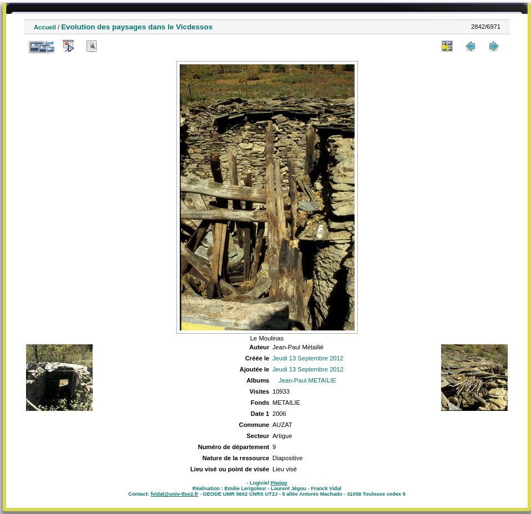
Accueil (45, 27)
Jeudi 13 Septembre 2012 (307, 358)
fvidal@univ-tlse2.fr (174, 494)
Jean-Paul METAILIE (307, 380)
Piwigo (279, 483)
